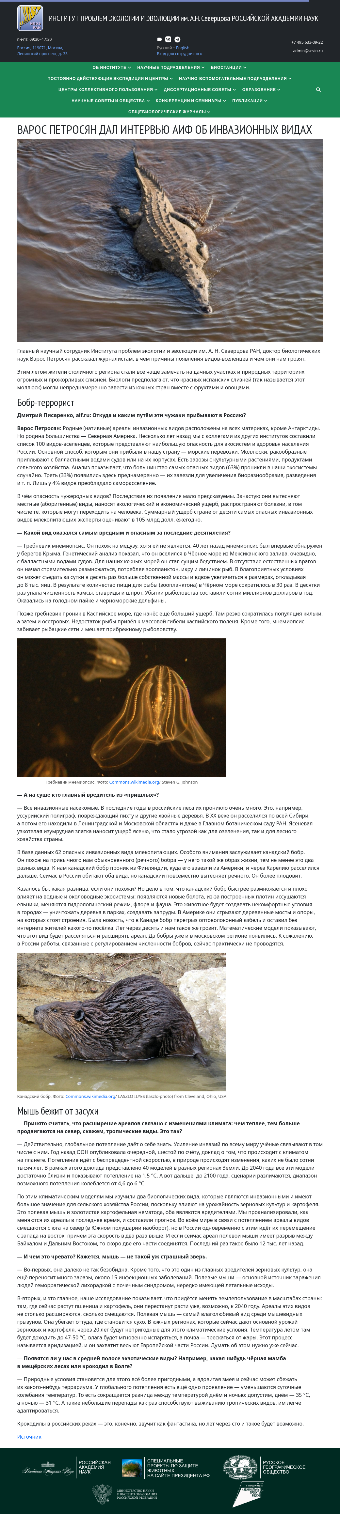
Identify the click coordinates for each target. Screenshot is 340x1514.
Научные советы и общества (111, 100)
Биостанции (229, 67)
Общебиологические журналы (170, 111)
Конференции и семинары (191, 100)
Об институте (112, 67)
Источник (29, 1436)
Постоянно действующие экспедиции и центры (110, 78)
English (182, 48)
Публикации (250, 100)
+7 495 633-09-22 (307, 42)
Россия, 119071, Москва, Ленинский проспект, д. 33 (42, 50)
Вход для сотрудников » (179, 53)
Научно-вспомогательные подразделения (235, 78)
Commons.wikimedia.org (134, 782)
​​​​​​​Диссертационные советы (200, 89)
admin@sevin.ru (308, 51)
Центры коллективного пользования (108, 89)
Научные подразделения (171, 67)
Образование (262, 89)
